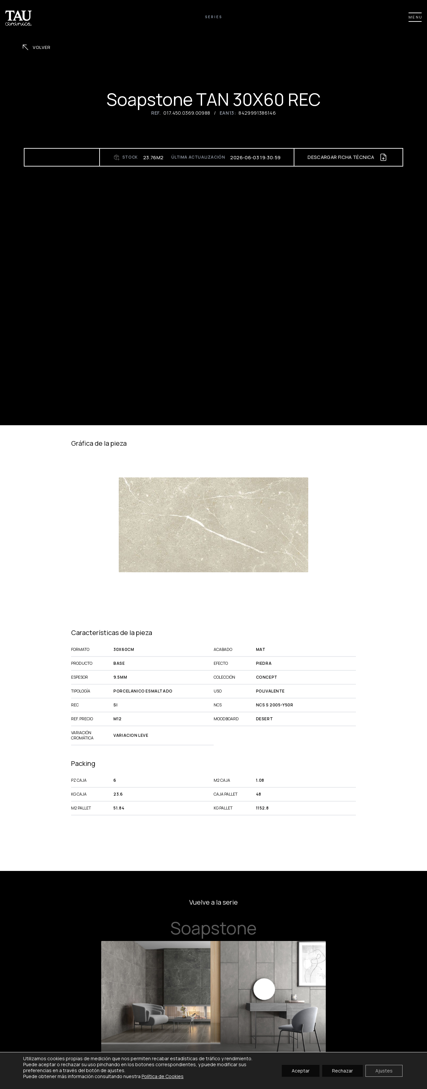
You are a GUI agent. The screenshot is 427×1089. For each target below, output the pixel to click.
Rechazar (342, 1070)
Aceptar (301, 1070)
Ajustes (384, 1070)
